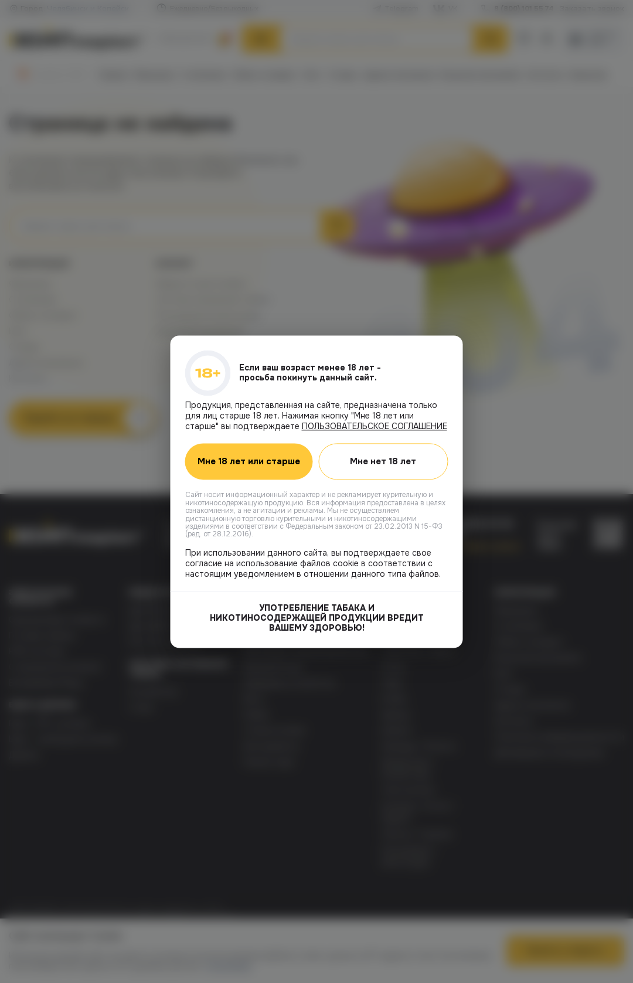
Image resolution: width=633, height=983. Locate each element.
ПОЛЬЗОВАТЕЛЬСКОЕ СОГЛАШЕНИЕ (374, 426)
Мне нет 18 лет (383, 461)
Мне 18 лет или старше (249, 461)
